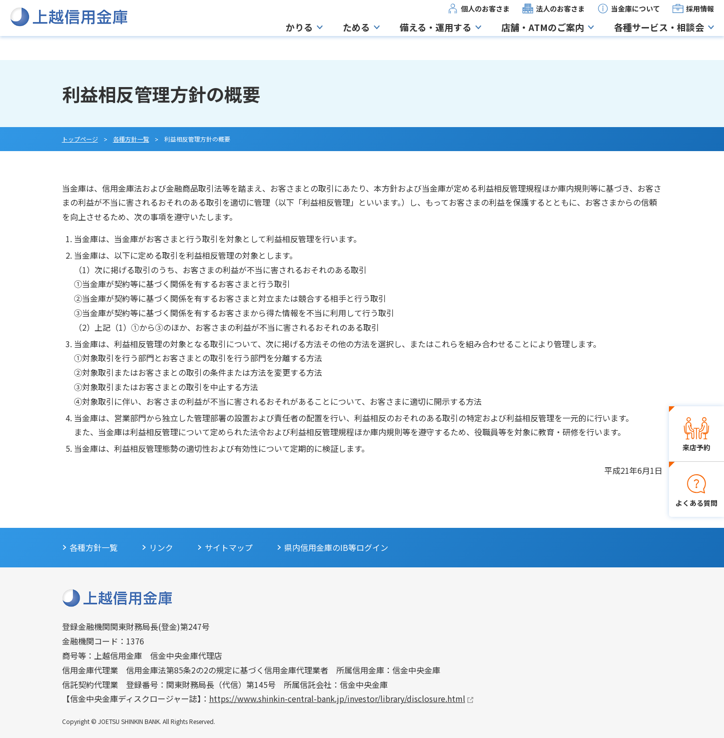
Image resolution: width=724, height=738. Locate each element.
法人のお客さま (560, 21)
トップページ (80, 139)
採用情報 (700, 21)
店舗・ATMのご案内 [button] (542, 39)
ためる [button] (356, 39)
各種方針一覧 (131, 139)
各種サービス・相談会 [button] (659, 39)
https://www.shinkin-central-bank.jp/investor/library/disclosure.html (337, 698)
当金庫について (635, 21)
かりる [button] (299, 39)
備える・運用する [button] (435, 39)
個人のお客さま (485, 21)
